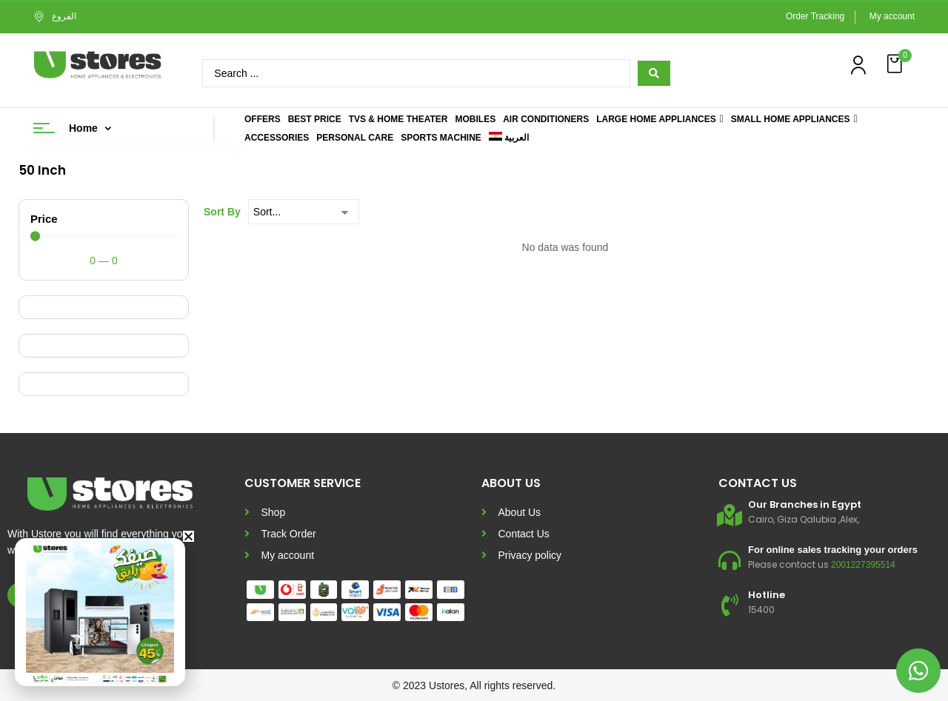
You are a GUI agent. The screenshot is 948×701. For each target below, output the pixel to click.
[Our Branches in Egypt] (729, 515)
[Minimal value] (103, 236)
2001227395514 (863, 565)
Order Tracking (815, 16)
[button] (896, 64)
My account (892, 16)
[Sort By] (303, 211)
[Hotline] (729, 605)
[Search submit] (654, 73)
